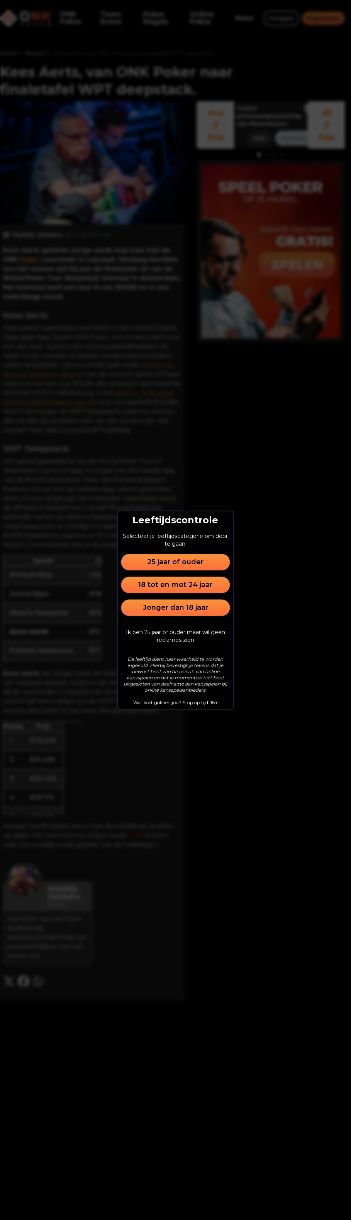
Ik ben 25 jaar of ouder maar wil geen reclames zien (175, 636)
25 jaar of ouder (175, 562)
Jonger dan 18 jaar (175, 607)
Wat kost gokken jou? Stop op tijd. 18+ (175, 702)
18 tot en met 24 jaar (175, 584)
